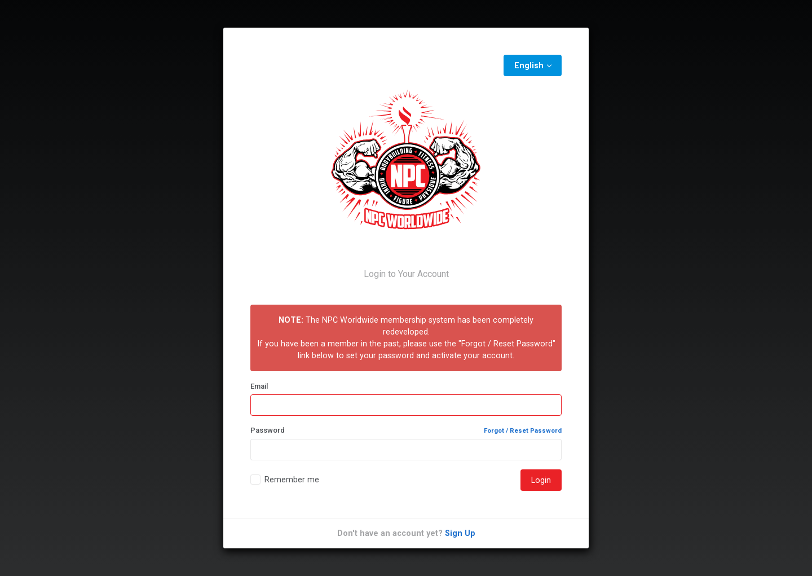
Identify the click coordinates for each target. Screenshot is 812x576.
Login (541, 480)
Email (259, 386)
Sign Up (460, 533)
